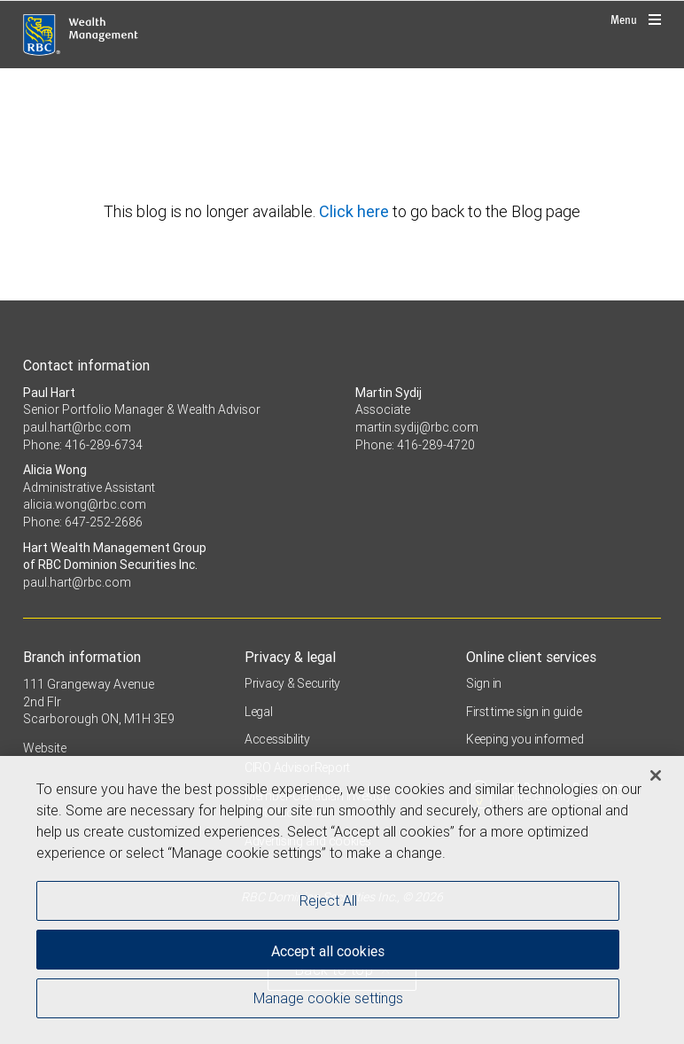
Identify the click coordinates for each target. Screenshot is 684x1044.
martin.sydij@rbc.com (416, 427)
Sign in (483, 683)
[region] (342, 900)
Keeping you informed (524, 739)
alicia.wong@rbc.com (84, 504)
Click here (356, 211)
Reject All (328, 900)
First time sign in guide (523, 712)
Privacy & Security (292, 683)
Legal (259, 712)
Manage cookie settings (328, 998)
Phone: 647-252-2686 (83, 522)
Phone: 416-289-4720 (415, 445)
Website (44, 748)
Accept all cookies (328, 951)
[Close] (655, 775)
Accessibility (277, 739)
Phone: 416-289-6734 (83, 445)
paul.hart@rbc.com (77, 427)
